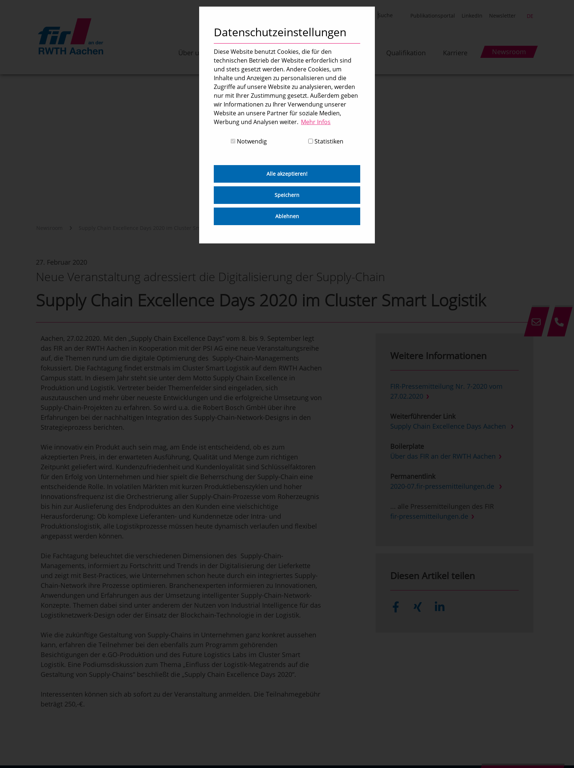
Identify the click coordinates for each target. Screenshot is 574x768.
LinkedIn (472, 15)
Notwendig (249, 141)
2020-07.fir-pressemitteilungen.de (443, 486)
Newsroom (49, 227)
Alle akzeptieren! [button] (287, 173)
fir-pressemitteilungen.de (429, 516)
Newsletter (502, 15)
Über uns (192, 52)
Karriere (455, 52)
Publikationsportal (432, 15)
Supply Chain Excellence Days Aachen (449, 426)
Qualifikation (406, 52)
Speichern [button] (287, 194)
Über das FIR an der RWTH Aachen (443, 456)
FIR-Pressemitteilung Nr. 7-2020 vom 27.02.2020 (446, 391)
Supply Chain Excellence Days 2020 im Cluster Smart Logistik (153, 227)
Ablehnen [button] (287, 216)
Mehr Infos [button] (316, 122)
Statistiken (325, 141)
